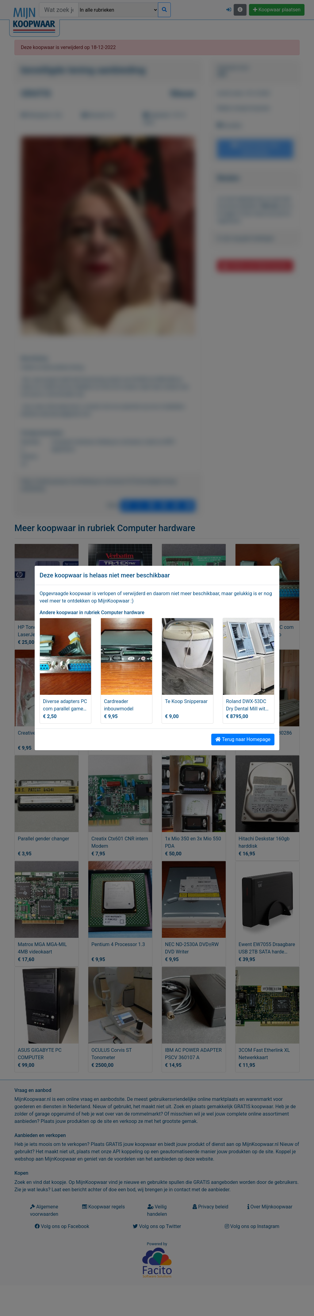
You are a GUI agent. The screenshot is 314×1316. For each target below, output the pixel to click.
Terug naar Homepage (242, 739)
